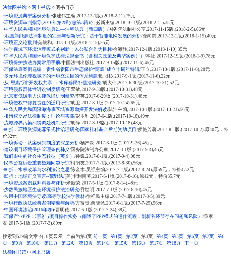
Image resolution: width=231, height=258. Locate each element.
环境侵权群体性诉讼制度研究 (34, 89)
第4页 (162, 236)
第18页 (174, 243)
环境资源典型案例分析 (27, 15)
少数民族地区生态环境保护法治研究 (41, 189)
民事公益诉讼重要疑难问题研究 (37, 162)
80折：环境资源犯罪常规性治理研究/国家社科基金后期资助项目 (70, 129)
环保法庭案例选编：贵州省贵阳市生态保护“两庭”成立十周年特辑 (71, 69)
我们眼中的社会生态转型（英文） (39, 156)
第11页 (51, 243)
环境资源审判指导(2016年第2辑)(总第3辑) (47, 22)
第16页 (138, 243)
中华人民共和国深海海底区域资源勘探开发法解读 (55, 109)
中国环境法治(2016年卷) (29, 209)
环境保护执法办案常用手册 (32, 62)
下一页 (191, 243)
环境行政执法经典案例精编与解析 (39, 203)
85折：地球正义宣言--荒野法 (33, 176)
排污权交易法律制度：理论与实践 (39, 116)
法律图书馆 (14, 7)
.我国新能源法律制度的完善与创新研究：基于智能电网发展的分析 (72, 35)
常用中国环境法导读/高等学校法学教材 (44, 196)
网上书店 (41, 7)
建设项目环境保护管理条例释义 (37, 149)
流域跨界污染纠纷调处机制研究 (37, 122)
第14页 (103, 243)
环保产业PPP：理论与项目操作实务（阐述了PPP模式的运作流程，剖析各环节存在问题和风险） (103, 216)
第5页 (177, 236)
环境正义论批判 (20, 42)
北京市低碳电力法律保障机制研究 (39, 96)
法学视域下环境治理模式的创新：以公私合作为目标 (58, 49)
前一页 (100, 236)
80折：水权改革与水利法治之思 (37, 169)
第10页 (33, 243)
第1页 (116, 236)
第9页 (17, 243)
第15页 (121, 243)
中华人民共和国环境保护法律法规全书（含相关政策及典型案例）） (74, 55)
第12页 (68, 243)
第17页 (156, 243)
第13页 (86, 243)
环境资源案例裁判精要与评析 (34, 182)
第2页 (132, 236)
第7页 (208, 236)
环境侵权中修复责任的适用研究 (37, 102)
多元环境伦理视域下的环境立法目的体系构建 (51, 76)
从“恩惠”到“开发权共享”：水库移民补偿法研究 (53, 82)
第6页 (193, 236)
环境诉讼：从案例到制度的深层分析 (41, 142)
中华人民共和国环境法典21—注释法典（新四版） (55, 29)
